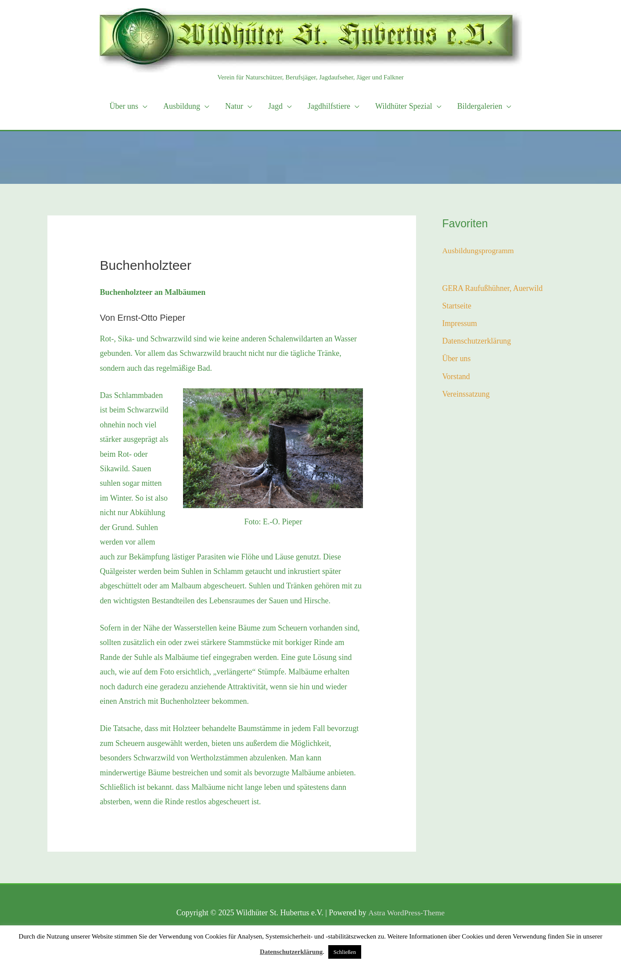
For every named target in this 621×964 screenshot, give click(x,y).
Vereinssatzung (466, 395)
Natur (234, 106)
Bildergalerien (480, 106)
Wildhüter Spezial (403, 106)
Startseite (457, 306)
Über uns (124, 106)
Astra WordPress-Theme (406, 912)
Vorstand (456, 377)
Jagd (275, 106)
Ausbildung (181, 106)
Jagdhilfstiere (329, 106)
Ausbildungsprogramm (478, 250)
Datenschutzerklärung (477, 341)
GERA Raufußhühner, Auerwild (493, 288)
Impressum (459, 323)
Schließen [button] (345, 952)
